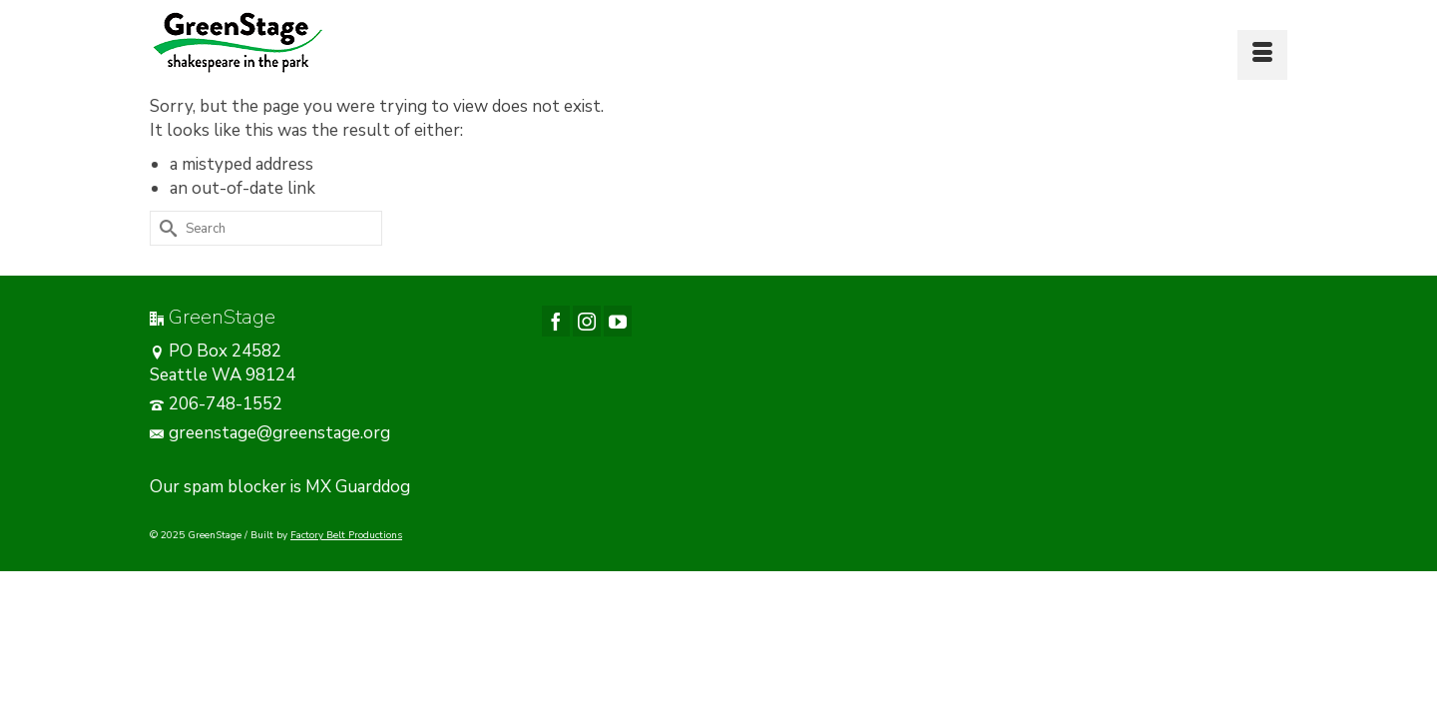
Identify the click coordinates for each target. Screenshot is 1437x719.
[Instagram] (587, 371)
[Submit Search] (165, 278)
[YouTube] (618, 371)
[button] (565, 87)
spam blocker (235, 536)
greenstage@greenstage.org (270, 482)
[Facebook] (556, 371)
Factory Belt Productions (346, 585)
